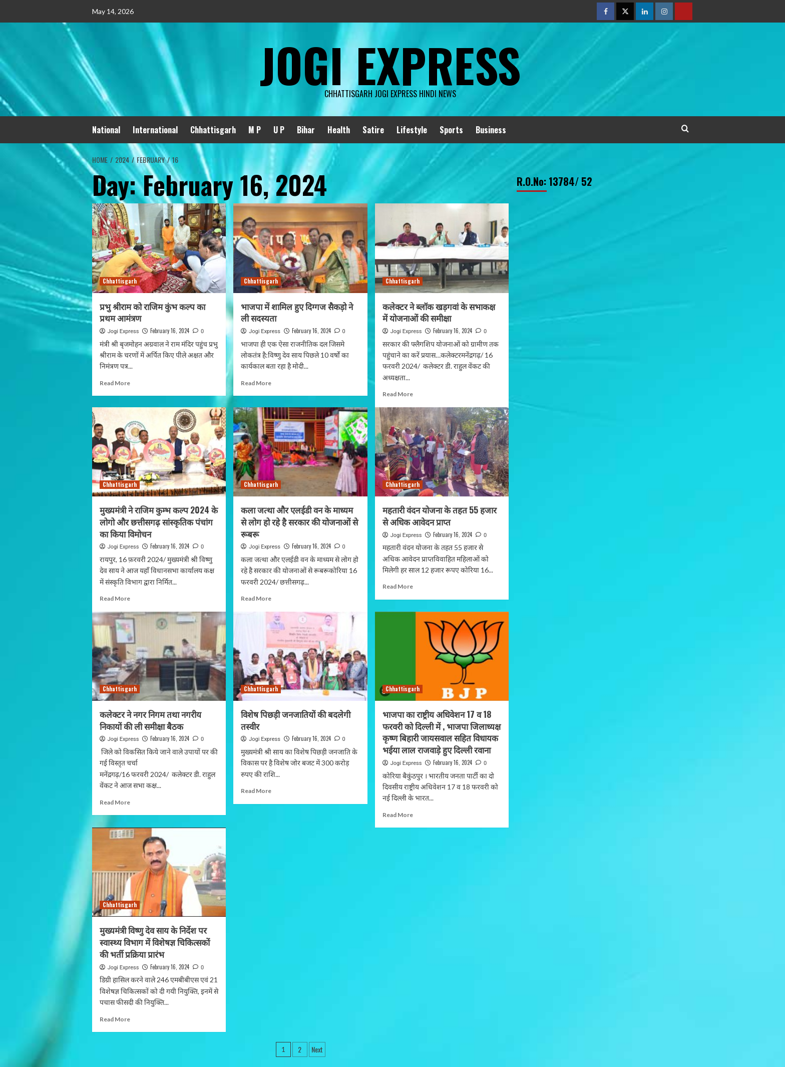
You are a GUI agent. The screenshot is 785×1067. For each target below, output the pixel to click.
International (155, 130)
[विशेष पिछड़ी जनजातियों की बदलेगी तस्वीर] (300, 656)
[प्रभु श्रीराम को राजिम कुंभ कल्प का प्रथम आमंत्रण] (159, 248)
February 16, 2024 (169, 331)
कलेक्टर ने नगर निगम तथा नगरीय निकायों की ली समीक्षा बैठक (150, 720)
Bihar (306, 130)
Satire (373, 130)
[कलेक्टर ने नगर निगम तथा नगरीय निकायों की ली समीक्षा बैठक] (159, 656)
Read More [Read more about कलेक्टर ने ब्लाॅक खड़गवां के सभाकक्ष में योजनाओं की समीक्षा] (397, 394)
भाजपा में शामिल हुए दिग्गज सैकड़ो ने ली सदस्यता (297, 312)
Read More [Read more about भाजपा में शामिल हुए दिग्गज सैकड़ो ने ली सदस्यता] (256, 383)
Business (491, 130)
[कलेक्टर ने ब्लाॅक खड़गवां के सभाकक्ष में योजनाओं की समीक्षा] (442, 248)
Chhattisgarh (213, 130)
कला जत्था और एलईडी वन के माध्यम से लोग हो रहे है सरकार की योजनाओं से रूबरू (299, 521)
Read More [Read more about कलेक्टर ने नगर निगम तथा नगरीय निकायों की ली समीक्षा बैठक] (115, 802)
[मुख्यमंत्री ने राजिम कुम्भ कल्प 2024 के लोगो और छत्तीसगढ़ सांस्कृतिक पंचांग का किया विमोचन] (159, 451)
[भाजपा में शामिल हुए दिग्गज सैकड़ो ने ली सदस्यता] (300, 248)
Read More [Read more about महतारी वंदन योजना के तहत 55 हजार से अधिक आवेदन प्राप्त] (397, 586)
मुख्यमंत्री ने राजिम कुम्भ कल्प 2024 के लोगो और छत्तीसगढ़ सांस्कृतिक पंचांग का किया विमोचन (159, 521)
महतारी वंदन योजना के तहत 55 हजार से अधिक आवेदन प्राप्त (439, 515)
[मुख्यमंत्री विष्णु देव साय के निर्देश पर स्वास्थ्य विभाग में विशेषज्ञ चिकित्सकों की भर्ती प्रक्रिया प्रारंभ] (159, 872)
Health (338, 130)
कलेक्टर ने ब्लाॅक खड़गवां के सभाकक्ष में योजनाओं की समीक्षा (438, 312)
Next (317, 1049)
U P (278, 130)
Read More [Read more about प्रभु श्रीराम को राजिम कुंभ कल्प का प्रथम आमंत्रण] (115, 383)
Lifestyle (412, 130)
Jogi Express (390, 63)
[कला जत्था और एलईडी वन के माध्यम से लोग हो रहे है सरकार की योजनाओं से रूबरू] (300, 451)
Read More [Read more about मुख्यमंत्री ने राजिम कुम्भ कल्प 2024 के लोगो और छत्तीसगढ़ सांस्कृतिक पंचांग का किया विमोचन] (115, 598)
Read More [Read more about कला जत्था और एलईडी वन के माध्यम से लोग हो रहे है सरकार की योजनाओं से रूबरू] (256, 598)
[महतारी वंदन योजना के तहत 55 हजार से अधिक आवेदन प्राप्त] (442, 451)
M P (254, 130)
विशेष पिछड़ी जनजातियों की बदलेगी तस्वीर (295, 720)
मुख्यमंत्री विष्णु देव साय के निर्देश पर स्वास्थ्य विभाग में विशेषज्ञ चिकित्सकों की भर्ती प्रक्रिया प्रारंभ (155, 942)
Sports (451, 130)
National (106, 130)
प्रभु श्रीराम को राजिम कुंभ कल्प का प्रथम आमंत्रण (152, 312)
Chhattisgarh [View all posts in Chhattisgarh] (120, 281)
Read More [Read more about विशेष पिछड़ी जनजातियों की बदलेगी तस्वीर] (256, 790)
